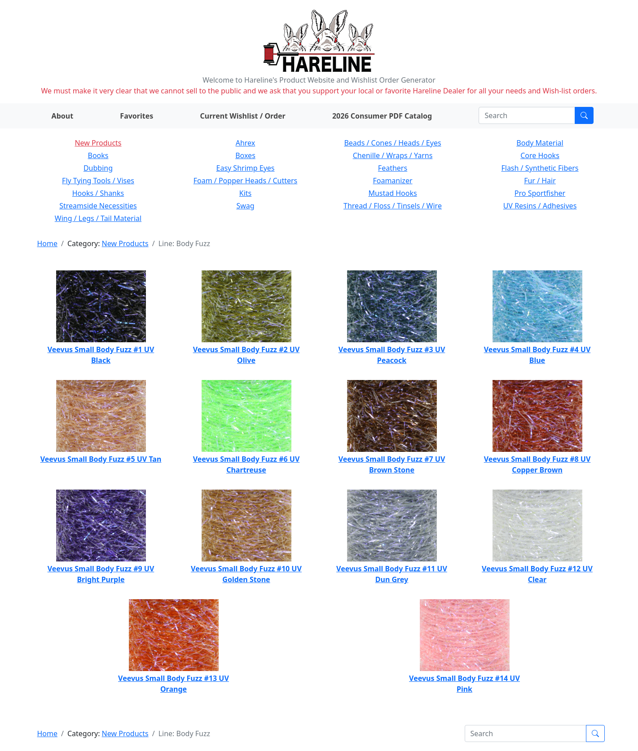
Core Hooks (539, 155)
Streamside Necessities (98, 206)
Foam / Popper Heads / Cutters (246, 181)
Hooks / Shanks (98, 193)
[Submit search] (584, 115)
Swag (245, 206)
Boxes (245, 155)
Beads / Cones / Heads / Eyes (392, 143)
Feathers (392, 168)
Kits (245, 193)
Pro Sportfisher (540, 193)
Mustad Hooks (392, 193)
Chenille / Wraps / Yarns (393, 155)
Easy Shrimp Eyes (245, 168)
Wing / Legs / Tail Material (98, 218)
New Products (98, 143)
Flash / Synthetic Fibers (539, 168)
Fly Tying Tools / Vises (98, 181)
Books (98, 155)
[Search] (527, 115)
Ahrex (245, 143)
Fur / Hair (540, 181)
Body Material (539, 143)
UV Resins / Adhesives (540, 206)
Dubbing (98, 168)
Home (47, 243)
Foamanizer (392, 181)
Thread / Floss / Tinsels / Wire (392, 206)
